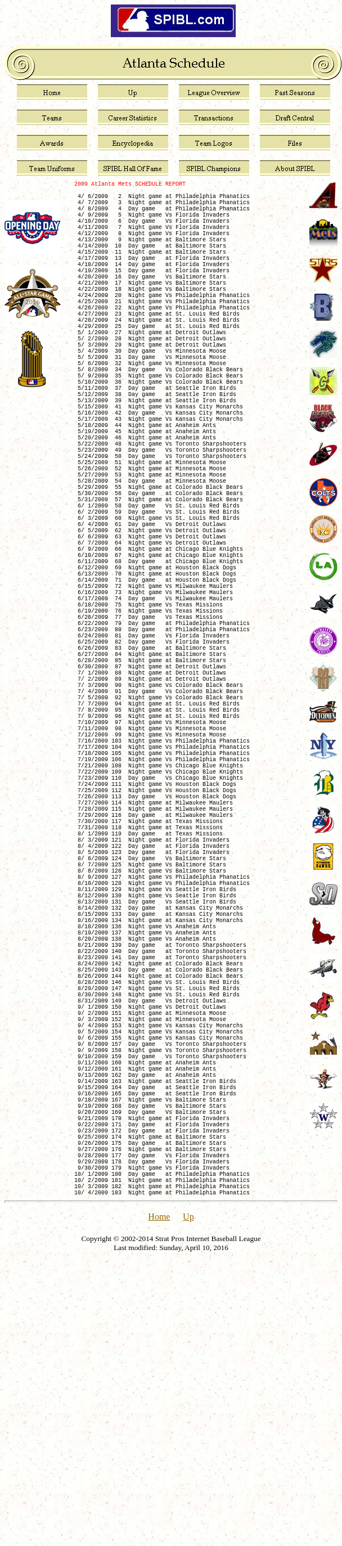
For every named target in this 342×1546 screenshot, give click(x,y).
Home (159, 1493)
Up (188, 1493)
